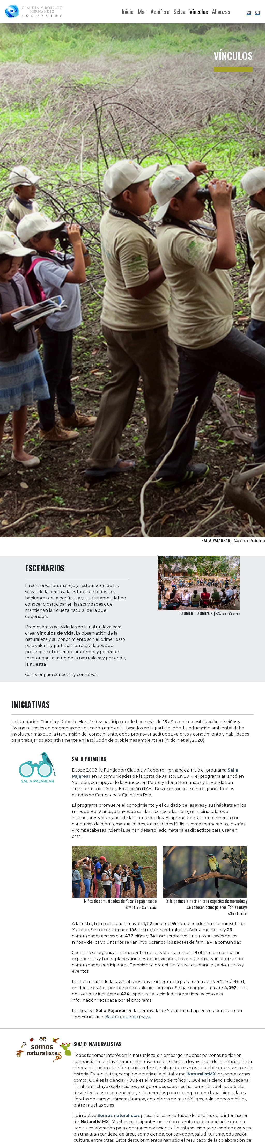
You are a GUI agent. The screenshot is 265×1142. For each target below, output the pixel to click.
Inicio (128, 11)
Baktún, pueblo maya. (128, 1016)
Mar (142, 11)
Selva (179, 11)
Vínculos (198, 11)
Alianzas (221, 11)
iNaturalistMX (201, 1074)
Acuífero (160, 11)
